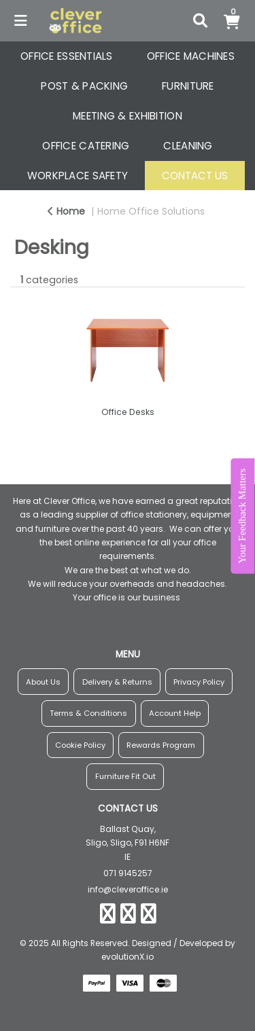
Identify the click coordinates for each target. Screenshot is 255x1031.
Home (66, 211)
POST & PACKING (84, 86)
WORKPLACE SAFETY (78, 175)
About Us (43, 681)
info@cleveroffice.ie (128, 889)
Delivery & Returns (117, 681)
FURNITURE (188, 86)
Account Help (175, 713)
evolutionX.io (127, 956)
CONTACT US (195, 175)
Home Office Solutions (151, 211)
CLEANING (187, 146)
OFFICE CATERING (85, 146)
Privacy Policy (198, 681)
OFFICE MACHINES (191, 56)
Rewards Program (160, 745)
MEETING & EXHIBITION (127, 116)
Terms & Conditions (88, 713)
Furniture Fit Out (125, 776)
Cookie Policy (80, 745)
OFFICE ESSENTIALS (66, 56)
